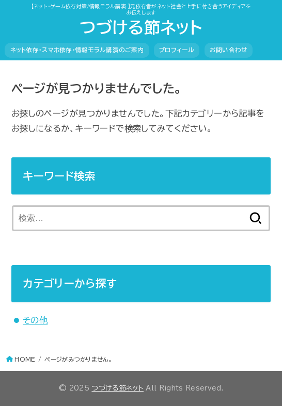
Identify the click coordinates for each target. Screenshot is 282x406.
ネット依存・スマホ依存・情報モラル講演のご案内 (77, 50)
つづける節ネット (141, 27)
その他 (35, 320)
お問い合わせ (228, 50)
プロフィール (176, 50)
